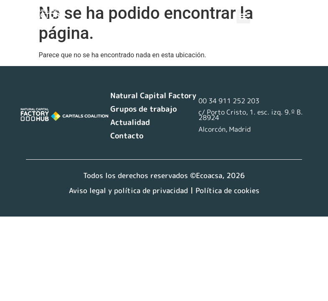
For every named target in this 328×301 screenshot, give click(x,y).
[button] (243, 16)
